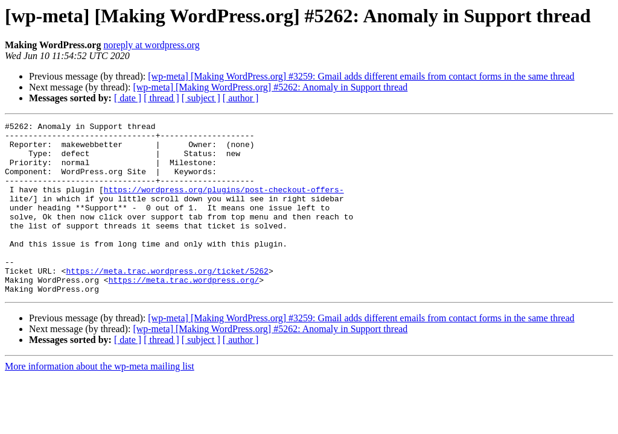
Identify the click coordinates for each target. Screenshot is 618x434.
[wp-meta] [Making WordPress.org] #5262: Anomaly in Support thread (270, 87)
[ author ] (241, 98)
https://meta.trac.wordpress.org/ (184, 312)
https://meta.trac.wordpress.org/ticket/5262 (167, 301)
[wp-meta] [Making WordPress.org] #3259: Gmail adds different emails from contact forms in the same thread (361, 76)
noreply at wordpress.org (151, 45)
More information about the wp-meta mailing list (99, 400)
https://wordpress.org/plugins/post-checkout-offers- (224, 203)
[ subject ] (201, 98)
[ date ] (127, 98)
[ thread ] (161, 98)
